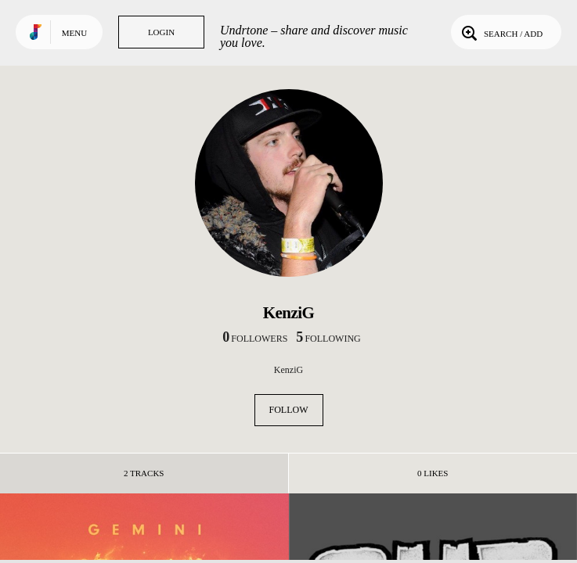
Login (161, 32)
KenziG (288, 369)
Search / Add (501, 32)
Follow (288, 409)
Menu (74, 33)
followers (254, 338)
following (328, 338)
